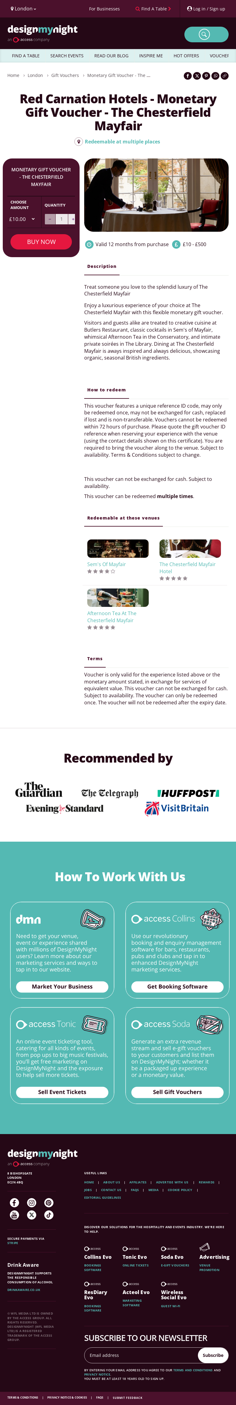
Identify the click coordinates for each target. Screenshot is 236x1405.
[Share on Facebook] (188, 76)
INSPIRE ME (151, 56)
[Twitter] (31, 1215)
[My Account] (206, 8)
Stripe (12, 1243)
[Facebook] (14, 1202)
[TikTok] (48, 1215)
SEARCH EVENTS (67, 56)
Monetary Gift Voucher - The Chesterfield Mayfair (137, 75)
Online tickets (136, 1265)
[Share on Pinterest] (206, 76)
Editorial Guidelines (102, 1197)
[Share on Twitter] (197, 76)
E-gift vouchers (175, 1265)
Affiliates (138, 1182)
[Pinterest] (48, 1202)
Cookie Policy (180, 1190)
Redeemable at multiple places (117, 141)
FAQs (135, 1190)
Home (13, 75)
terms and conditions (193, 1370)
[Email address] (141, 1355)
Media (153, 1190)
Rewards (206, 1182)
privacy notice (97, 1374)
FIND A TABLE (26, 56)
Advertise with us (172, 1182)
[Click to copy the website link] (225, 76)
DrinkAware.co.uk (23, 1290)
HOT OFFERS (186, 56)
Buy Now (41, 242)
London (35, 75)
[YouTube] (14, 1215)
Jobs (88, 1190)
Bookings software (93, 1267)
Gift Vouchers (65, 75)
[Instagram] (31, 1202)
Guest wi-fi (170, 1306)
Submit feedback (128, 1398)
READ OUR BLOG (111, 56)
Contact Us (111, 1190)
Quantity (55, 205)
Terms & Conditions (23, 1397)
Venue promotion (209, 1267)
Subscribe (213, 1355)
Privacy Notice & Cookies (67, 1397)
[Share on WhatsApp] (215, 76)
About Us (111, 1182)
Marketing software (132, 1302)
